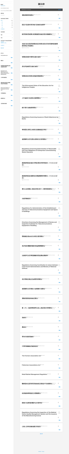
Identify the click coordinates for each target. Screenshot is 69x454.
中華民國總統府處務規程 (30, 346)
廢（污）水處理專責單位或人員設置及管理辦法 (37, 308)
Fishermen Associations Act (31, 365)
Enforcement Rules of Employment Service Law (5, 89)
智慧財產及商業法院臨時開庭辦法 (32, 76)
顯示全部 (59, 9)
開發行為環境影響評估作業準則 (32, 403)
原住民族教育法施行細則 (30, 66)
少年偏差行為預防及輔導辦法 (31, 98)
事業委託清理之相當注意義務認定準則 (34, 129)
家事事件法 (3, 98)
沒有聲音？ (3, 45)
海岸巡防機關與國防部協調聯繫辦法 (33, 246)
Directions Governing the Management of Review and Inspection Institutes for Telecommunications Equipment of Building (39, 223)
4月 (2, 22)
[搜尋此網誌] (7, 15)
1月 (2, 27)
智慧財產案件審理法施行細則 (31, 57)
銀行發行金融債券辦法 (29, 107)
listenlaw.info (3, 5)
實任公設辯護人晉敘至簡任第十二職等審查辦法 (37, 189)
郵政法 (2, 60)
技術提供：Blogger (41, 451)
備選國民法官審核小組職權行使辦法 (33, 289)
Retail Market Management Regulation (34, 374)
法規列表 (2, 41)
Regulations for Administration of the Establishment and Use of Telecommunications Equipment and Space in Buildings (40, 209)
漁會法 (24, 317)
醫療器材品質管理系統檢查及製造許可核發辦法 (37, 384)
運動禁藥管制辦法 (27, 15)
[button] (58, 15)
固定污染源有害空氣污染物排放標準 (33, 25)
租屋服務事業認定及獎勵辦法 (31, 393)
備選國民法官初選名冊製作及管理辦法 (34, 139)
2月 (2, 25)
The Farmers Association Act (31, 356)
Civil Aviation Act (4, 55)
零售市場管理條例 (27, 336)
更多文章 (41, 433)
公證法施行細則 (4, 103)
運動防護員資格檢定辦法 (30, 298)
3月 (2, 23)
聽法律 (41, 4)
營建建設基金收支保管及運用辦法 (32, 236)
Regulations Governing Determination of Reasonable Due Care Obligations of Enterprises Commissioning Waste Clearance (39, 150)
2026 (1, 20)
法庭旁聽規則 (26, 198)
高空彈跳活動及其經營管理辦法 (32, 279)
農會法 (24, 327)
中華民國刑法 (3, 93)
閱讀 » (60, 18)
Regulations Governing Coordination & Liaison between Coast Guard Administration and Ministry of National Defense (40, 266)
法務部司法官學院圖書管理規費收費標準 (35, 255)
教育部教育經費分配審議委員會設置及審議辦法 (37, 34)
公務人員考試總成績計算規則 (31, 426)
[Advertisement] (41, 442)
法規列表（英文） (4, 42)
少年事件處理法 (4, 77)
